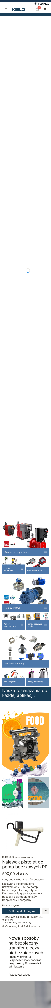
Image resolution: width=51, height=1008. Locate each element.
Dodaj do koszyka (22, 911)
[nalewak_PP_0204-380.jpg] (25, 833)
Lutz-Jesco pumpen (24, 857)
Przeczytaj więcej (20, 974)
